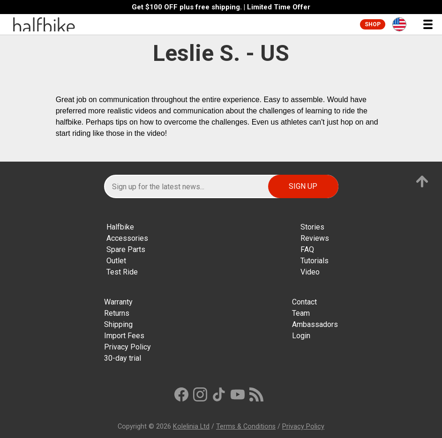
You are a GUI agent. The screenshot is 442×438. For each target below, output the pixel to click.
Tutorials (314, 260)
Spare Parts (125, 249)
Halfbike (120, 227)
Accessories (127, 238)
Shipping (118, 324)
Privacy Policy (127, 346)
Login (301, 335)
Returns (116, 313)
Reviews (314, 238)
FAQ (307, 249)
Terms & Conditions (246, 427)
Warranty (118, 301)
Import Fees (124, 335)
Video (310, 271)
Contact (304, 301)
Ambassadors (315, 324)
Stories (312, 227)
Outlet (116, 260)
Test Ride (122, 271)
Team (301, 313)
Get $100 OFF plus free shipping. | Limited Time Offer (221, 7)
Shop (373, 24)
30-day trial (122, 358)
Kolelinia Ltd (191, 427)
